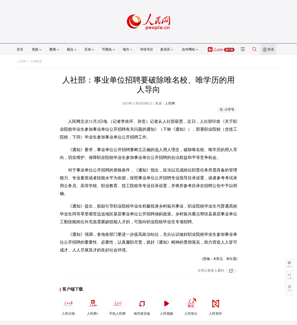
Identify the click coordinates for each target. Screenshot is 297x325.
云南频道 (36, 61)
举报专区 (146, 49)
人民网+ (93, 305)
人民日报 (68, 305)
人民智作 (215, 305)
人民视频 (166, 305)
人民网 (21, 61)
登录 (271, 49)
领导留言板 (142, 305)
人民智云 (191, 305)
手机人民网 (117, 305)
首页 (20, 49)
